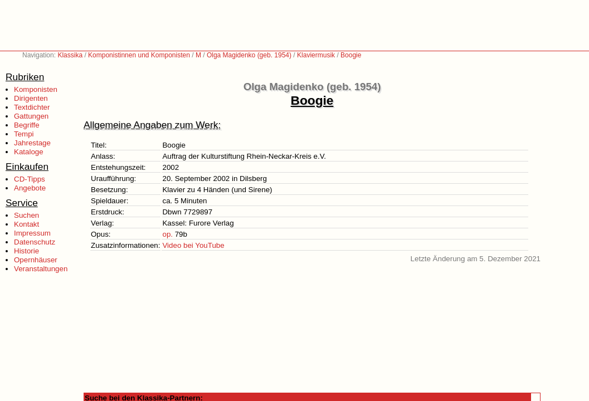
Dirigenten (31, 98)
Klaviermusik (316, 55)
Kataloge (28, 152)
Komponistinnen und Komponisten (139, 55)
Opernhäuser (35, 260)
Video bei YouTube (193, 245)
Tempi (24, 134)
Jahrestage (32, 143)
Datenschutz (34, 242)
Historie (26, 251)
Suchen (26, 215)
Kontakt (26, 224)
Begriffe (27, 125)
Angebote (30, 188)
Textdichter (32, 107)
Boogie (350, 55)
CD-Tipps (29, 179)
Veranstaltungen (40, 269)
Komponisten (35, 89)
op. (167, 234)
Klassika (69, 55)
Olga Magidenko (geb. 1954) (249, 55)
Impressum (32, 233)
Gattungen (31, 116)
